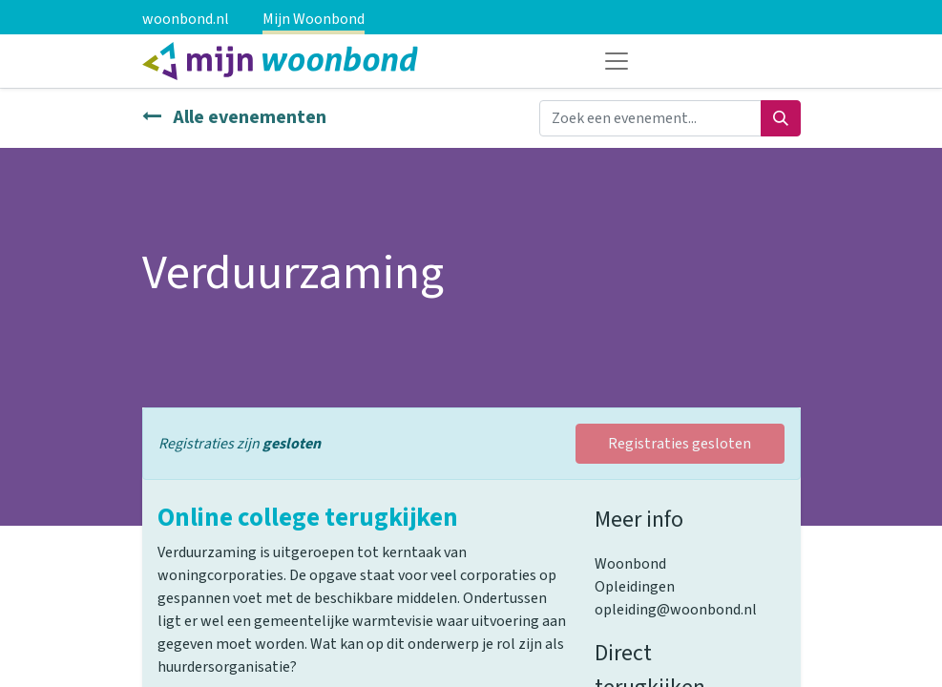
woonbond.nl (185, 19)
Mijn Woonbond (313, 19)
